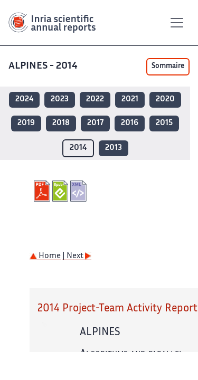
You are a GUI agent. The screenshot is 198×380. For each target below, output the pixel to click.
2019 (26, 123)
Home (45, 256)
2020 (165, 99)
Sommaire (168, 66)
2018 (61, 123)
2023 (60, 99)
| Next (76, 256)
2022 (95, 99)
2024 (24, 99)
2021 (129, 99)
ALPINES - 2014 (44, 66)
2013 (113, 148)
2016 (129, 123)
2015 (164, 123)
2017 (95, 123)
